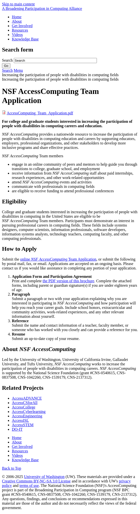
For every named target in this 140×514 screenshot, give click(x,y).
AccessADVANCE (27, 398)
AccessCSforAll (24, 403)
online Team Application (58, 259)
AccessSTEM (23, 425)
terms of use (29, 485)
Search (8, 60)
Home (16, 17)
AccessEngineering (27, 416)
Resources (20, 30)
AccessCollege (23, 407)
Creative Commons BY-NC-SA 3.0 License (36, 481)
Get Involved (22, 26)
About (17, 21)
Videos (17, 35)
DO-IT (17, 429)
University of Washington (44, 477)
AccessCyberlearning (29, 411)
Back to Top (11, 468)
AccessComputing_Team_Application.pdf (40, 113)
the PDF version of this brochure (68, 281)
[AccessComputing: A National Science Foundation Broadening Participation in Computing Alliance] (42, 8)
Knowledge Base (25, 39)
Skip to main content (18, 4)
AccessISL (20, 420)
